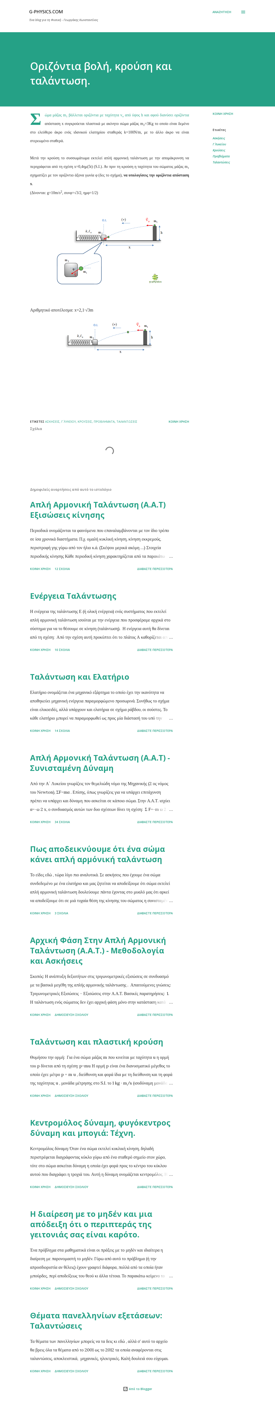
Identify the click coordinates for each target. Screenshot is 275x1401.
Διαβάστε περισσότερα (155, 569)
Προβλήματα (221, 156)
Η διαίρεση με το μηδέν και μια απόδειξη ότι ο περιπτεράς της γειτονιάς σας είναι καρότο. (91, 1224)
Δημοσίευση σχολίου (71, 1015)
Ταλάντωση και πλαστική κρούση (96, 1041)
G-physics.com (46, 12)
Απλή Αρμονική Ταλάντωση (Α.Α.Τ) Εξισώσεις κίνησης (98, 509)
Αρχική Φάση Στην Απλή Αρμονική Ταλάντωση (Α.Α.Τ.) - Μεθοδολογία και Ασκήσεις (98, 950)
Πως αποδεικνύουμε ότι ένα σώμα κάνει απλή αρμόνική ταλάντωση (97, 854)
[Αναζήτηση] (221, 12)
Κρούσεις (219, 150)
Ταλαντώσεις (221, 162)
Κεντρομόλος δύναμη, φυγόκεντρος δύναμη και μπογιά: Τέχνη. (100, 1127)
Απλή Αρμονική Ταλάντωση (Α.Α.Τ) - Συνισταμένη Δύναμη (100, 762)
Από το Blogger (137, 1389)
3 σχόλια (61, 913)
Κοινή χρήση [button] (223, 114)
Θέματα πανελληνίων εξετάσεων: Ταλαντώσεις (96, 1320)
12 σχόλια (62, 569)
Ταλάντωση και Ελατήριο (79, 677)
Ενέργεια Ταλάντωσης (73, 596)
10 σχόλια (62, 650)
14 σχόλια (62, 731)
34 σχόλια (62, 822)
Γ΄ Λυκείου (219, 144)
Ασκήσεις (219, 138)
